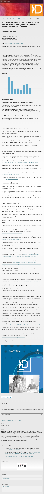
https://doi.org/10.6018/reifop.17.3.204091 (31, 281)
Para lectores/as (6, 486)
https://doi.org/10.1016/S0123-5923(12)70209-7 (12, 233)
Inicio (3, 18)
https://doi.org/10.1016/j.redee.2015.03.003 (11, 318)
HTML (9, 397)
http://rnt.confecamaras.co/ (12, 179)
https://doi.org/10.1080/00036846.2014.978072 (12, 239)
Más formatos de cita (6, 414)
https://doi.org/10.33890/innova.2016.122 (11, 291)
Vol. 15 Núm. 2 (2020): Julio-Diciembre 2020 (20, 18)
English (4, 476)
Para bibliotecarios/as (7, 490)
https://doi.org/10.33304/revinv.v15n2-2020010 (14, 43)
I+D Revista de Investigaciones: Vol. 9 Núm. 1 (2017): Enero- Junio (26, 451)
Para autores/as (6, 488)
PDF (4, 397)
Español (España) (6, 478)
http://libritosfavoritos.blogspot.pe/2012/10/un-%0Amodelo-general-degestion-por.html (21, 324)
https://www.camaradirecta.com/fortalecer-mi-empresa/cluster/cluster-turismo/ (20, 162)
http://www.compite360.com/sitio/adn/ (10, 174)
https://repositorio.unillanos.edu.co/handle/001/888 (13, 337)
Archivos (7, 18)
